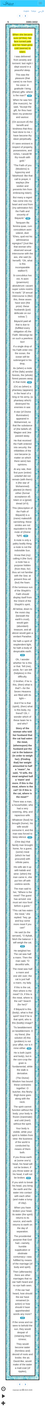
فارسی (41, 11)
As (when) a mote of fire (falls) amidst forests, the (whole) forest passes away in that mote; (22, 375)
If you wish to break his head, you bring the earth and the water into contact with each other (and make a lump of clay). (22, 1192)
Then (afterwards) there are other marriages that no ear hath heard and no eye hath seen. (22, 1278)
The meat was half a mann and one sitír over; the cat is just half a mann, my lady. (22, 976)
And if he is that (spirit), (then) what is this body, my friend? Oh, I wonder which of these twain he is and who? (22, 713)
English (26, 11)
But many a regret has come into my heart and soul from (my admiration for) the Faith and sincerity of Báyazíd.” (22, 207)
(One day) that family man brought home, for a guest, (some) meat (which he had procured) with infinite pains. (22, 852)
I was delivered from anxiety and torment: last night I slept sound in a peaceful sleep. (22, 63)
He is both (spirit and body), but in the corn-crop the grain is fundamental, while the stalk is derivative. (22, 1063)
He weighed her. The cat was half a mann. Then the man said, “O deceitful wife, (22, 957)
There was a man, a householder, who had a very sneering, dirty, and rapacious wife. (22, 808)
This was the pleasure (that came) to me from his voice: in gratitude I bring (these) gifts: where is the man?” (22, 85)
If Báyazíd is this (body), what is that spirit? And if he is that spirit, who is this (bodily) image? (22, 1016)
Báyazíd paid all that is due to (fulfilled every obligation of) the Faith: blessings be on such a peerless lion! (22, 331)
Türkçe (33, 11)
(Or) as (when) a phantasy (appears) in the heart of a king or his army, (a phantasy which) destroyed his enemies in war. (22, 396)
